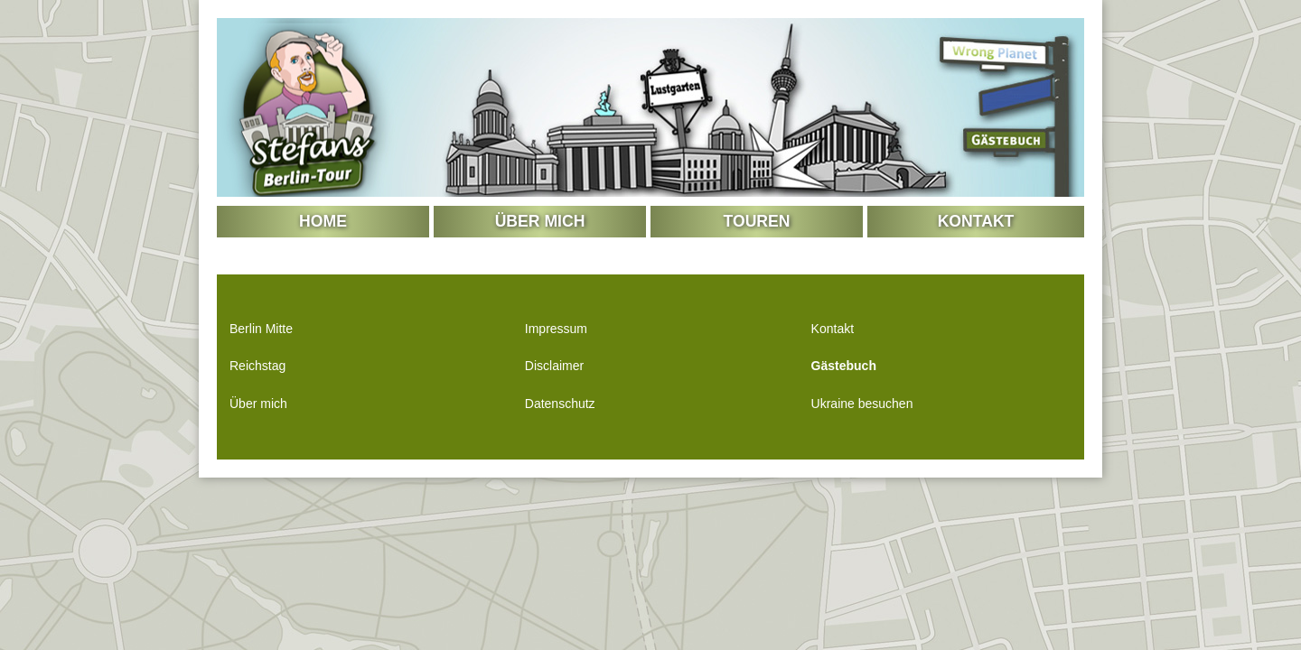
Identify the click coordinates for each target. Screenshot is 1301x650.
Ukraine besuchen (862, 403)
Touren (757, 221)
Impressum (556, 328)
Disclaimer (554, 365)
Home (323, 221)
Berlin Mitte (261, 328)
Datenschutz (560, 403)
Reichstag (257, 365)
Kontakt (976, 221)
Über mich (540, 221)
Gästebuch (843, 365)
